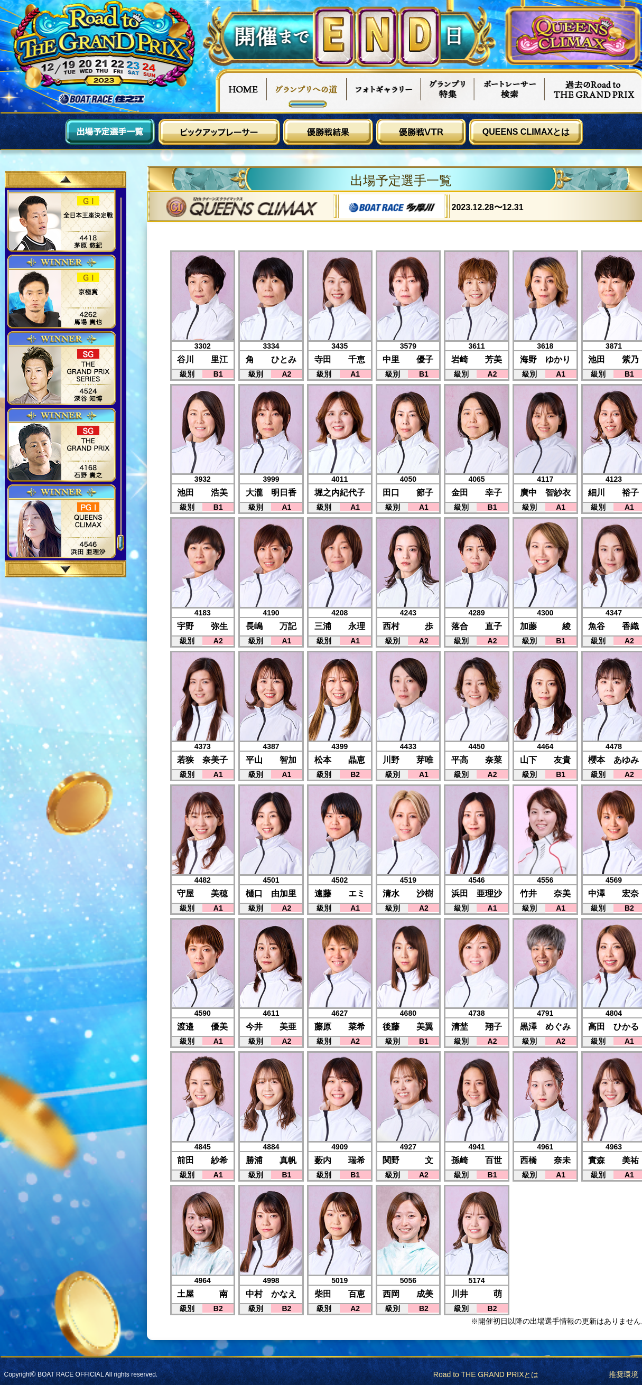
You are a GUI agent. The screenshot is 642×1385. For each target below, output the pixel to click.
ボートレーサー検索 (509, 90)
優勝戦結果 (328, 132)
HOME (241, 90)
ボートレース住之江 (102, 99)
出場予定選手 (110, 132)
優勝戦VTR (421, 132)
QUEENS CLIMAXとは (526, 131)
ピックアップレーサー (219, 132)
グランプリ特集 (447, 90)
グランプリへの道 (307, 90)
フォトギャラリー (384, 90)
